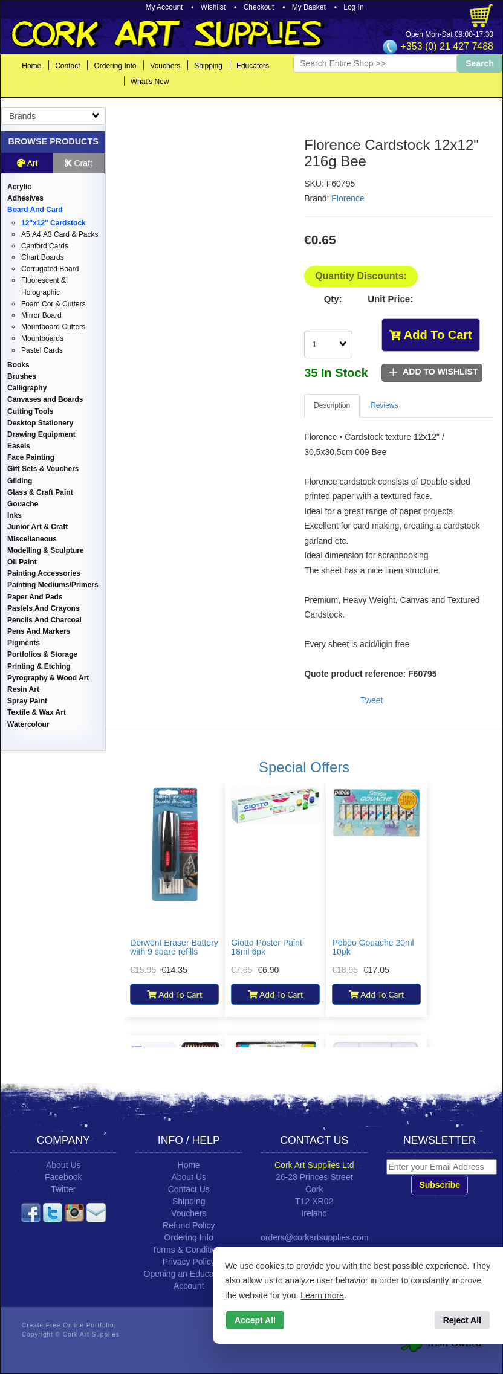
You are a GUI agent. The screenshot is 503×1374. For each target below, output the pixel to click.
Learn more (322, 1295)
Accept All (255, 1320)
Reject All (462, 1320)
